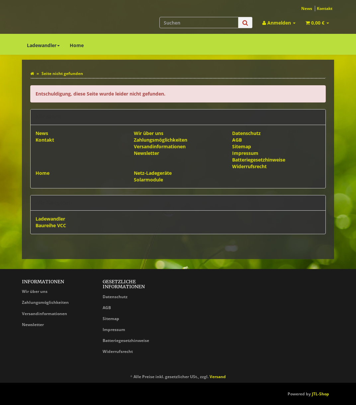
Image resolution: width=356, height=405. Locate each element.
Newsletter (146, 153)
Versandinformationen (160, 146)
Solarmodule (148, 179)
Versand (218, 376)
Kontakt (324, 8)
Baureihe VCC (51, 225)
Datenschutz (246, 133)
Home (77, 45)
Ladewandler (43, 45)
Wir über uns (148, 133)
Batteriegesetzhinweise (258, 160)
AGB (237, 140)
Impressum (245, 153)
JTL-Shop (320, 394)
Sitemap (241, 146)
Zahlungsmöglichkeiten (160, 140)
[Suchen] (198, 22)
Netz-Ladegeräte (153, 173)
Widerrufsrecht (249, 166)
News (306, 8)
